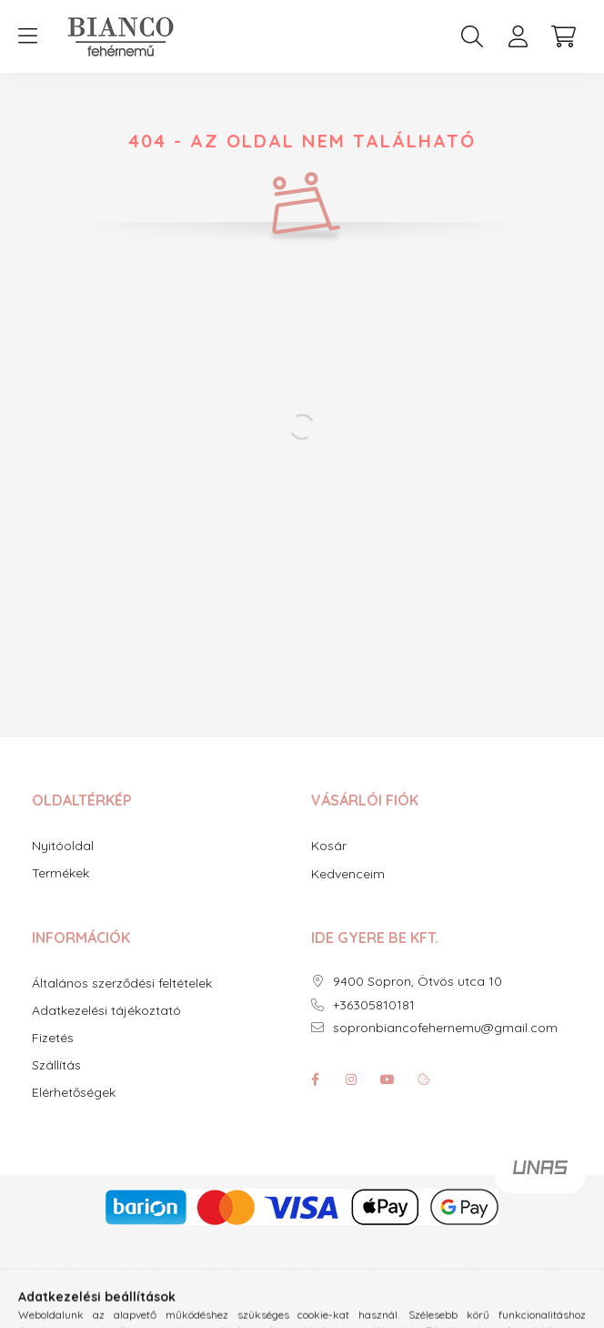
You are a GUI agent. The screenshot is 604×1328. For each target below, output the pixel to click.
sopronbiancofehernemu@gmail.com (445, 1028)
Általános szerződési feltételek (122, 983)
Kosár (329, 845)
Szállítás (56, 1065)
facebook (315, 1079)
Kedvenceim (348, 874)
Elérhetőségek (74, 1092)
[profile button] (517, 36)
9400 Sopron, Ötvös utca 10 (417, 981)
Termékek (60, 873)
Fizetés (53, 1038)
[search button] (472, 36)
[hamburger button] (27, 36)
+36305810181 (374, 1005)
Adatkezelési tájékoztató (106, 1011)
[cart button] (563, 36)
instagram (351, 1079)
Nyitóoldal (63, 846)
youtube (387, 1079)
